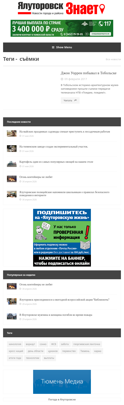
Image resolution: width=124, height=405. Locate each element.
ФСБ (53, 344)
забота (65, 344)
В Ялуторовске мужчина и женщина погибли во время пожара (55, 314)
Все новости (113, 59)
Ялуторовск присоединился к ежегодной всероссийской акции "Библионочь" (64, 299)
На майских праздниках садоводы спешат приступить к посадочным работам (64, 131)
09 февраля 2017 (74, 79)
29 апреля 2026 (28, 319)
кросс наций (16, 351)
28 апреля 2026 (28, 304)
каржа (97, 351)
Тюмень (85, 351)
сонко (43, 344)
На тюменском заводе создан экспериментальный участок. (53, 146)
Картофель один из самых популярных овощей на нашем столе (56, 161)
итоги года (15, 358)
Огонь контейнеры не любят (36, 176)
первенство (69, 351)
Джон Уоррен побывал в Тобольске (88, 73)
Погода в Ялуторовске (62, 399)
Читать (70, 100)
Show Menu (62, 47)
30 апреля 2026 (28, 181)
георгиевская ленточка (87, 344)
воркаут (30, 344)
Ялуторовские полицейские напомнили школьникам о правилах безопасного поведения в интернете (64, 194)
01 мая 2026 (26, 136)
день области (35, 351)
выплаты (49, 358)
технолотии (32, 358)
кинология (15, 344)
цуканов (53, 351)
